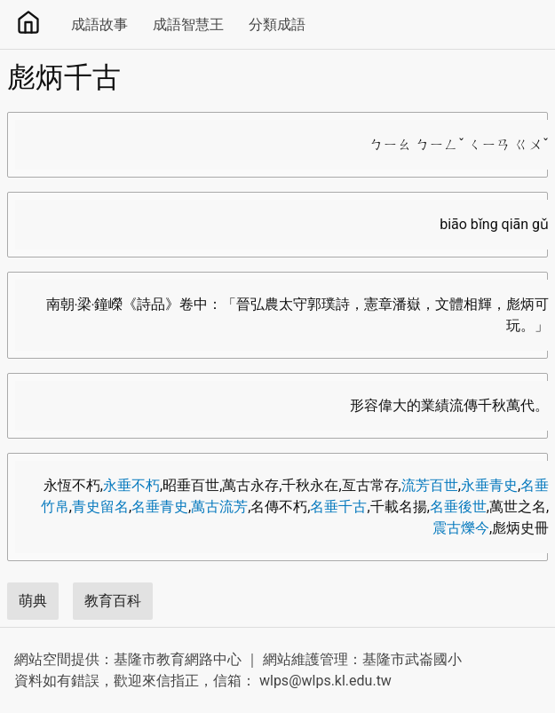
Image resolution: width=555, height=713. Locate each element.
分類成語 (277, 24)
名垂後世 (458, 506)
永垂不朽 (131, 485)
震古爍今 (460, 527)
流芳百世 (429, 485)
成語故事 (99, 24)
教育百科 (112, 600)
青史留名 (100, 506)
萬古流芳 (219, 506)
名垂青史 (159, 506)
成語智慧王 (188, 24)
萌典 (33, 600)
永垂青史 (489, 485)
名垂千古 (338, 506)
